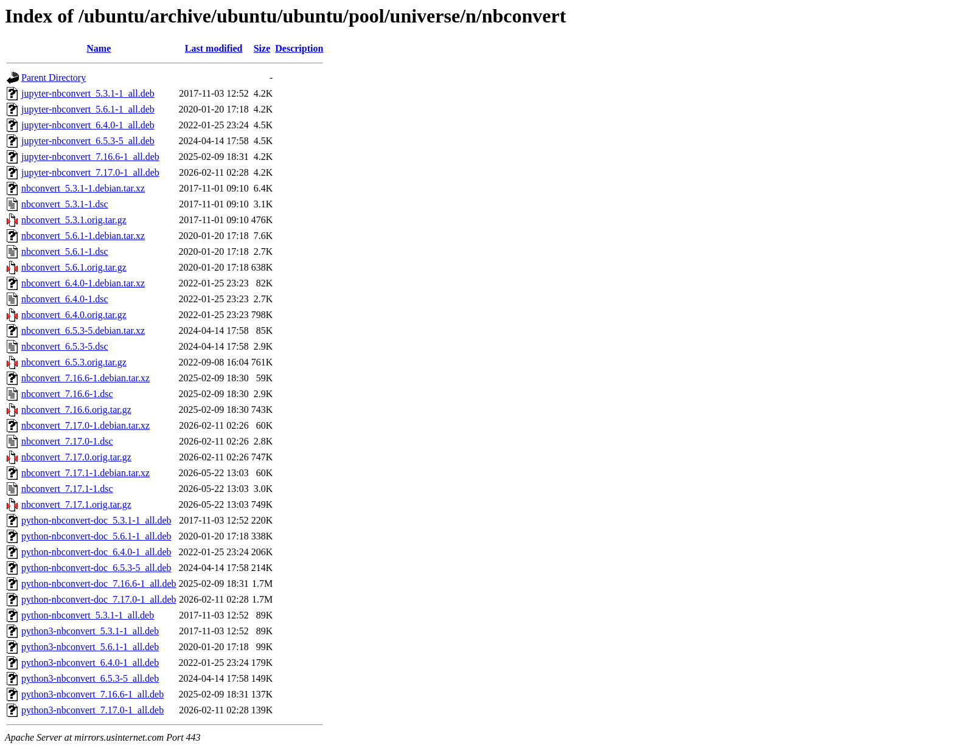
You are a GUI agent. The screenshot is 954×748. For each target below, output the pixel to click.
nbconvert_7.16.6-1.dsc (67, 394)
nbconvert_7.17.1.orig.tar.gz (76, 504)
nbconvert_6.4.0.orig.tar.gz (74, 315)
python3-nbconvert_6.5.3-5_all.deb (90, 678)
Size (262, 48)
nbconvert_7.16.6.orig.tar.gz (76, 409)
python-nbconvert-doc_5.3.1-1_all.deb (96, 520)
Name (98, 48)
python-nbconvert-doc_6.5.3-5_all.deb (96, 568)
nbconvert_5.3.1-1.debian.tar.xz (83, 188)
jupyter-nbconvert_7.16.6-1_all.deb (90, 156)
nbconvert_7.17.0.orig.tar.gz (76, 457)
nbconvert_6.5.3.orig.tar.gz (74, 362)
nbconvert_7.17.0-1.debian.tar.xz (85, 425)
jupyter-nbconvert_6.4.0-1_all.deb (88, 125)
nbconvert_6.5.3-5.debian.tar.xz (83, 330)
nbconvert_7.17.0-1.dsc (67, 441)
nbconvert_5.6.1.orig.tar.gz (74, 267)
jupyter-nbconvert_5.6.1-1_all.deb (88, 109)
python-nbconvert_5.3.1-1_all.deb (87, 615)
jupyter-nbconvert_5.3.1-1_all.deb (88, 93)
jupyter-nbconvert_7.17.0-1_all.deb (90, 172)
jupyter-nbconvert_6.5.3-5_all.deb (88, 141)
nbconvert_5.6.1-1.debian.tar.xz (83, 235)
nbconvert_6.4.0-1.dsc (64, 299)
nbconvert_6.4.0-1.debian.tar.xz (83, 283)
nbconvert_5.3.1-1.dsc (64, 204)
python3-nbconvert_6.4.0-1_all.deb (90, 662)
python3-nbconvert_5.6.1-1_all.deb (90, 647)
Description (299, 48)
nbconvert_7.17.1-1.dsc (67, 488)
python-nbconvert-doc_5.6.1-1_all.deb (96, 536)
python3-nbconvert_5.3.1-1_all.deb (90, 631)
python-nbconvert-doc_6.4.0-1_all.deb (96, 552)
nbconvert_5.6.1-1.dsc (64, 251)
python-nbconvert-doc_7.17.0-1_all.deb (98, 599)
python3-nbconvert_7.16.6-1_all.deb (92, 694)
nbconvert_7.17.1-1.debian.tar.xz (85, 473)
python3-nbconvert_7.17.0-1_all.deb (92, 710)
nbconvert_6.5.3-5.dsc (64, 346)
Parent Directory (53, 77)
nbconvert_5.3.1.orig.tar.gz (74, 220)
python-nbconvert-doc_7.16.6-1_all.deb (98, 583)
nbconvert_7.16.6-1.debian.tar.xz (85, 378)
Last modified (214, 48)
